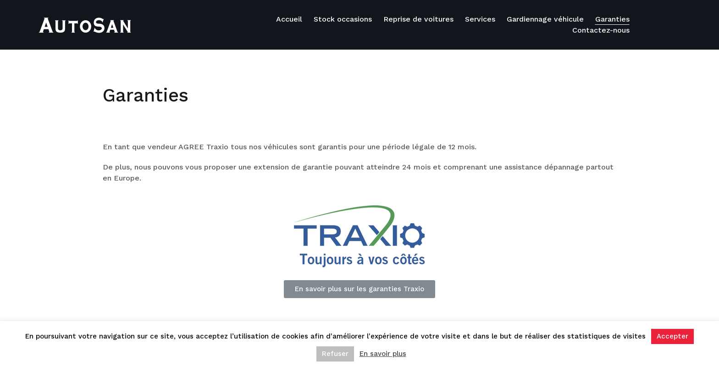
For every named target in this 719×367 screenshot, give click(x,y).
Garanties (612, 19)
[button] (359, 289)
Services (480, 19)
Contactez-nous (601, 30)
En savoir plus (383, 354)
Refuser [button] (335, 354)
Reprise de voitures (418, 19)
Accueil (289, 19)
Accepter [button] (672, 336)
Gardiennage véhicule (545, 19)
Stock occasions (343, 19)
